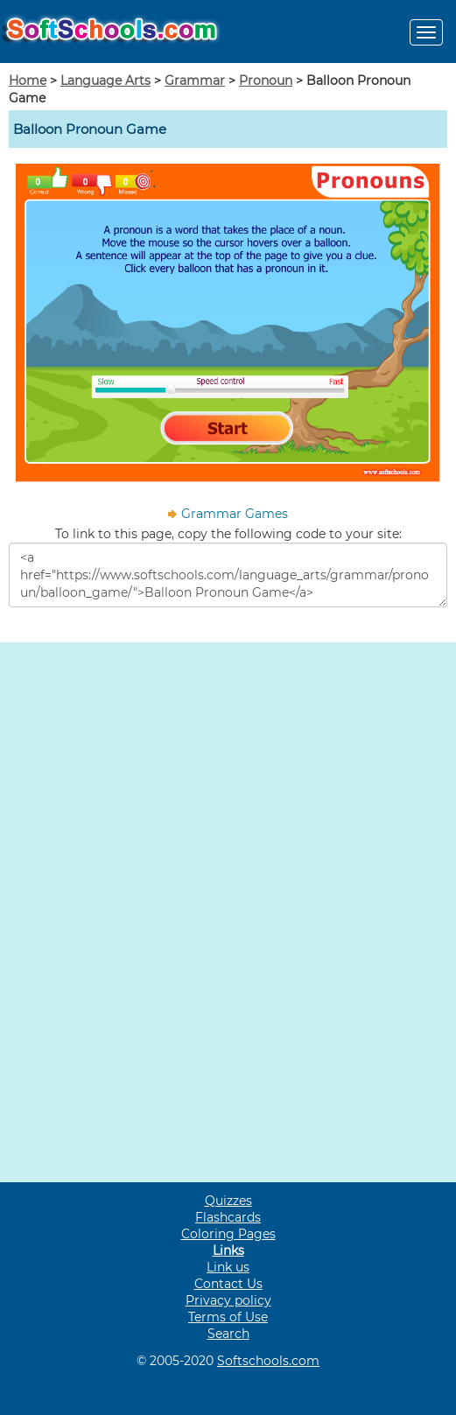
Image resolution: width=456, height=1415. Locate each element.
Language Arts (105, 80)
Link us (228, 1267)
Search (228, 1333)
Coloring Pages (228, 1234)
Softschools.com (268, 1361)
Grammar (195, 80)
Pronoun (265, 80)
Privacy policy (228, 1300)
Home (27, 80)
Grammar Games (234, 514)
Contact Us (228, 1284)
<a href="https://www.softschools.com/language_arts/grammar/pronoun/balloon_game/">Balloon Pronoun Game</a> (228, 575)
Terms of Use (228, 1317)
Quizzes (228, 1200)
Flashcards (228, 1217)
